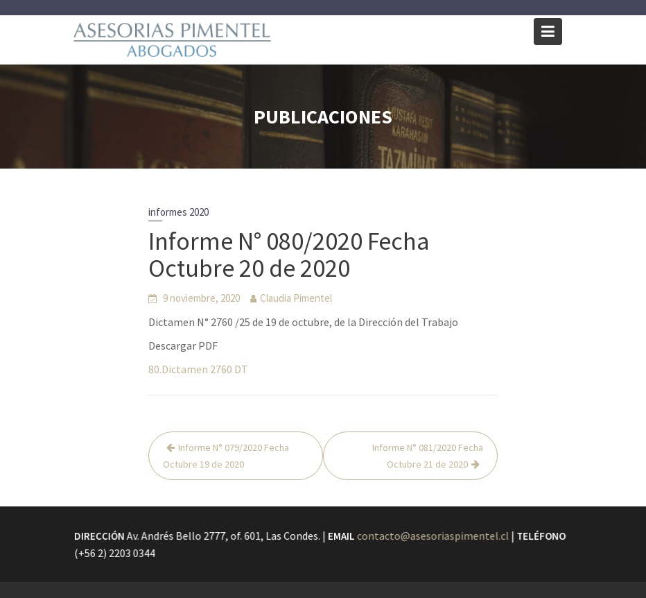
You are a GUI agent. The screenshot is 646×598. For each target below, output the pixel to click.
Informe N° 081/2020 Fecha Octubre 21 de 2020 (427, 455)
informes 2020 (178, 212)
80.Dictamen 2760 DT (198, 369)
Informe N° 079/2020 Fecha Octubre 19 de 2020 (226, 455)
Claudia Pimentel (296, 298)
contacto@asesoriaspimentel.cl (432, 536)
